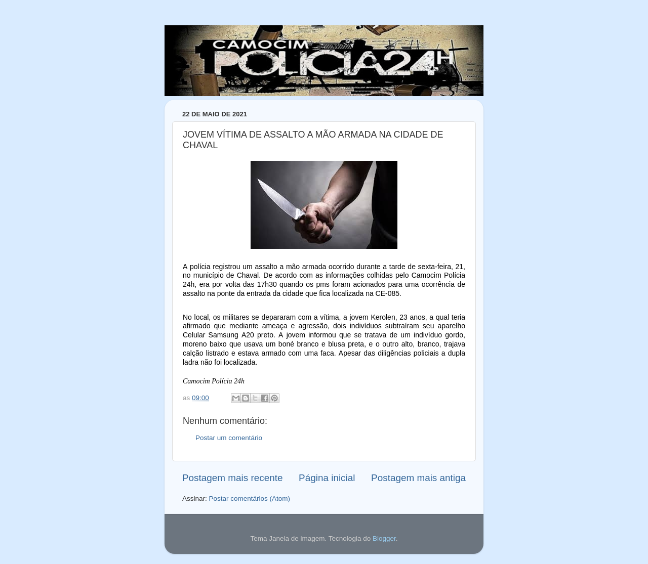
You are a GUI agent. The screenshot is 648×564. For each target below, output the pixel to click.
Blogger (384, 538)
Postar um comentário (228, 438)
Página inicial (327, 477)
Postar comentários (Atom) (250, 498)
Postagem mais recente (232, 477)
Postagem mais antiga (418, 477)
